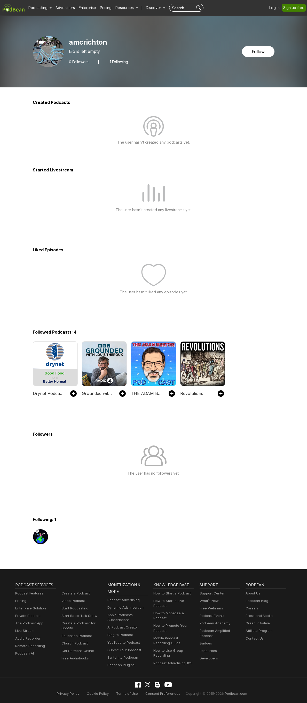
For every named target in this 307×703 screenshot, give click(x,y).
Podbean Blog (257, 601)
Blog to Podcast (120, 635)
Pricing (106, 7)
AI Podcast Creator (122, 627)
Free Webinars (211, 608)
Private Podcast (28, 616)
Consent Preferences (162, 693)
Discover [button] (154, 7)
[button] (40, 7)
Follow (258, 51)
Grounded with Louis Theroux (98, 393)
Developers (209, 658)
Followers (79, 62)
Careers (252, 608)
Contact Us (254, 638)
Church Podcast (74, 643)
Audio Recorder (27, 638)
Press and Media (259, 616)
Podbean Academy (215, 623)
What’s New (209, 601)
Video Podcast (73, 601)
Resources (208, 651)
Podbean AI (24, 653)
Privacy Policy (70, 693)
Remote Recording (30, 646)
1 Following (118, 62)
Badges (206, 643)
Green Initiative (258, 623)
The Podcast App (29, 623)
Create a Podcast (75, 593)
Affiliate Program (259, 630)
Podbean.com (234, 693)
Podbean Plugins (121, 665)
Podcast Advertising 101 (172, 663)
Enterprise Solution (30, 608)
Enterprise (88, 7)
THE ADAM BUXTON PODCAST (147, 393)
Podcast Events (212, 616)
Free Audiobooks (75, 658)
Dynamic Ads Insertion (125, 607)
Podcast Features (29, 593)
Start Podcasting (74, 608)
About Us (253, 593)
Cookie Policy (99, 693)
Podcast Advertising (123, 600)
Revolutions (191, 393)
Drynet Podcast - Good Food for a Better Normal (49, 393)
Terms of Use (127, 693)
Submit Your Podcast (124, 650)
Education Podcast (76, 636)
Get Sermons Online (77, 651)
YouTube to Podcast (123, 642)
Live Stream (24, 630)
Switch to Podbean (122, 657)
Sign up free (294, 7)
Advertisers (65, 7)
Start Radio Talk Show (79, 616)
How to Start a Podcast (171, 593)
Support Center (212, 593)
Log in (275, 7)
